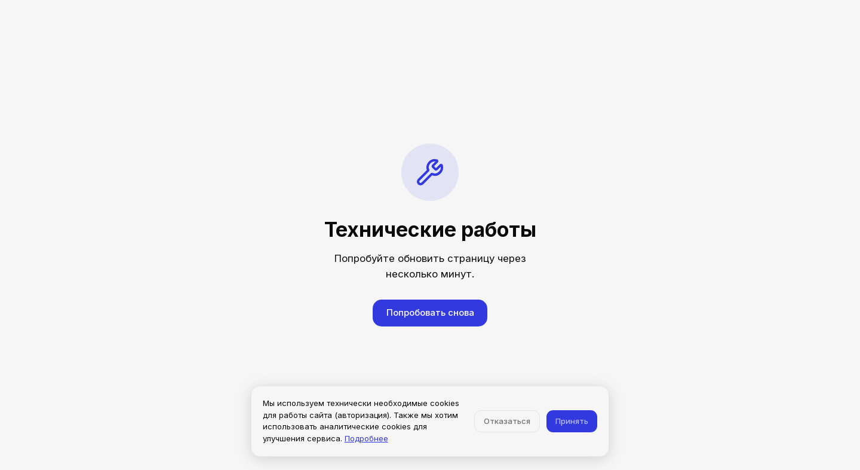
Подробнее (366, 438)
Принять (571, 421)
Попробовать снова (430, 312)
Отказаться (507, 421)
